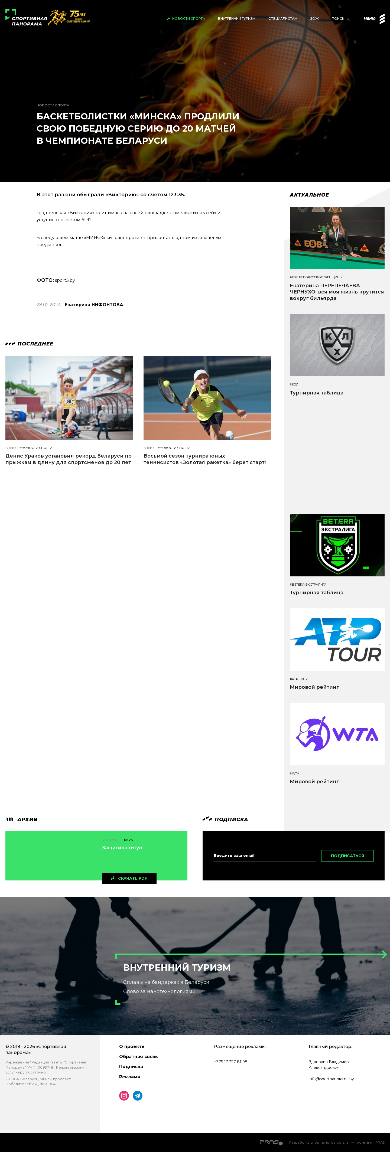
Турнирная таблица (316, 393)
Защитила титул (122, 848)
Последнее (29, 344)
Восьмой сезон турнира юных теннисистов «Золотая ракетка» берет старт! (205, 459)
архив (21, 820)
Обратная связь (138, 1056)
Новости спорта (188, 19)
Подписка (131, 1066)
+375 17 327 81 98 (231, 1061)
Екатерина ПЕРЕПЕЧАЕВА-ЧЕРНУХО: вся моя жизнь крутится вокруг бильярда (337, 292)
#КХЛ (294, 384)
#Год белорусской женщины (316, 277)
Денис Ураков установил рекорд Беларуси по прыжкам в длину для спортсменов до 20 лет (68, 459)
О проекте (132, 1046)
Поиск (338, 19)
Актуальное (309, 195)
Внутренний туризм (236, 19)
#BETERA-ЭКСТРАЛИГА (308, 584)
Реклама (129, 1076)
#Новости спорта (36, 447)
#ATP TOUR (299, 679)
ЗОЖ (314, 19)
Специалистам (282, 19)
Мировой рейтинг (314, 687)
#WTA (294, 773)
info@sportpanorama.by (331, 1078)
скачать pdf (132, 878)
